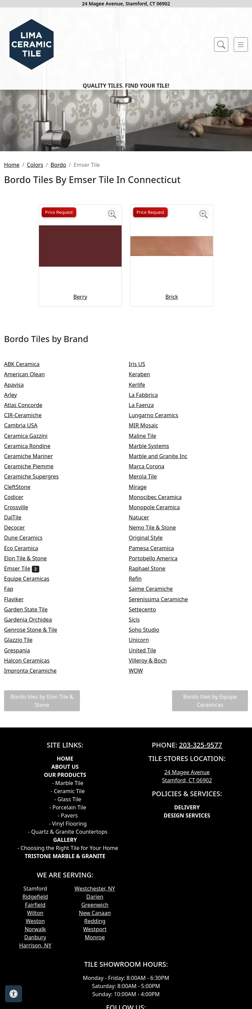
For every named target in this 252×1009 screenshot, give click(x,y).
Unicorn (143, 729)
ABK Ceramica (26, 453)
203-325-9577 (200, 834)
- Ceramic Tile (68, 880)
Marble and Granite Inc (163, 546)
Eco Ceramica (25, 637)
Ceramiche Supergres (36, 566)
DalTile (18, 607)
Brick (171, 386)
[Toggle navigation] (241, 44)
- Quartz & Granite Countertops (67, 921)
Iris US (142, 453)
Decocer (19, 617)
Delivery (187, 897)
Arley (15, 484)
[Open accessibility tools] (13, 993)
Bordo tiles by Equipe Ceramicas (210, 790)
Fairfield (35, 994)
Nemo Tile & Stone (158, 617)
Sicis (139, 709)
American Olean (29, 464)
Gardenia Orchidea (32, 709)
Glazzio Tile (22, 729)
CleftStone (21, 576)
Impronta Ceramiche (35, 760)
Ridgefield (35, 986)
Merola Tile (147, 566)
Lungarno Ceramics (158, 505)
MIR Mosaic (148, 515)
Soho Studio (148, 719)
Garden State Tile (31, 698)
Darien (94, 986)
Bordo (58, 254)
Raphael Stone (151, 658)
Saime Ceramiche (155, 678)
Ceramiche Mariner (33, 546)
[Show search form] (221, 44)
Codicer (19, 586)
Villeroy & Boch (152, 750)
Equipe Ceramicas (32, 668)
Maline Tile (147, 525)
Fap (13, 678)
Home (12, 254)
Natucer (143, 607)
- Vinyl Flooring (68, 913)
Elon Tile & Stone (30, 648)
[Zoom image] (112, 304)
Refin (140, 668)
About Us (65, 856)
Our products (65, 864)
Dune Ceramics (27, 627)
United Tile (147, 739)
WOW (141, 760)
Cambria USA (25, 515)
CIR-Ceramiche (28, 505)
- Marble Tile (68, 872)
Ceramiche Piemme (33, 556)
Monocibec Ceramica (160, 586)
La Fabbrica (148, 484)
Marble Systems (153, 535)
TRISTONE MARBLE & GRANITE (65, 945)
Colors (35, 254)
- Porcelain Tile (67, 897)
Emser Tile (21, 658)
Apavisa (18, 474)
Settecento (147, 698)
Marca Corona (151, 556)
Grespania (21, 739)
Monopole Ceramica (159, 597)
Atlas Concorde (27, 494)
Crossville (21, 597)
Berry (80, 386)
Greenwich (94, 994)
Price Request (59, 302)
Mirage (142, 576)
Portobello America (157, 648)
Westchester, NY (95, 978)
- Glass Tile (67, 889)
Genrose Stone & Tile (36, 719)
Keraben (144, 464)
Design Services (187, 905)
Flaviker (18, 688)
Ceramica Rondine (31, 535)
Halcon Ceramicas (31, 750)
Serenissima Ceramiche (163, 688)
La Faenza (146, 494)
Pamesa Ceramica (156, 637)
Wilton (35, 1002)
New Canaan (95, 1002)
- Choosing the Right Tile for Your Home (67, 937)
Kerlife (141, 474)
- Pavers (68, 905)
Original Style (151, 627)
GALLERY (65, 929)
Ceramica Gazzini (30, 525)
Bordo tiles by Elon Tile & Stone (42, 790)
